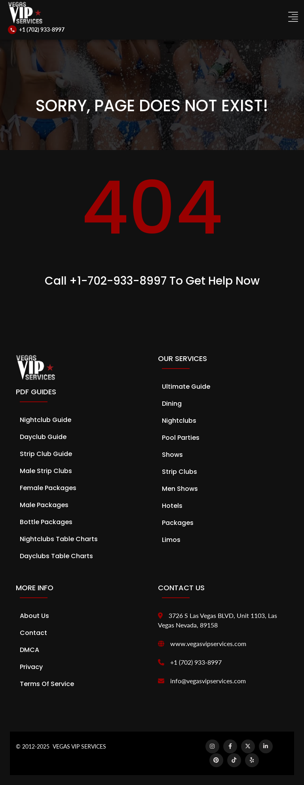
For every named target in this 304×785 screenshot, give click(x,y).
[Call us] (36, 29)
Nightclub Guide (45, 419)
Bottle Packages (46, 522)
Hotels (172, 505)
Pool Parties (181, 437)
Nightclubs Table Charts (59, 539)
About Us (34, 615)
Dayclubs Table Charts (56, 556)
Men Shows (180, 488)
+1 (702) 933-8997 (196, 662)
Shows (172, 454)
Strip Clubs (179, 471)
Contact (33, 632)
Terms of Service (47, 683)
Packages (178, 522)
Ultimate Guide (186, 386)
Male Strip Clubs (46, 470)
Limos (171, 539)
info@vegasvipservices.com (208, 680)
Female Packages (48, 487)
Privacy (31, 666)
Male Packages (44, 504)
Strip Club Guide (46, 453)
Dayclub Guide (43, 436)
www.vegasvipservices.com (208, 643)
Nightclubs (179, 420)
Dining (172, 403)
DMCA (29, 649)
